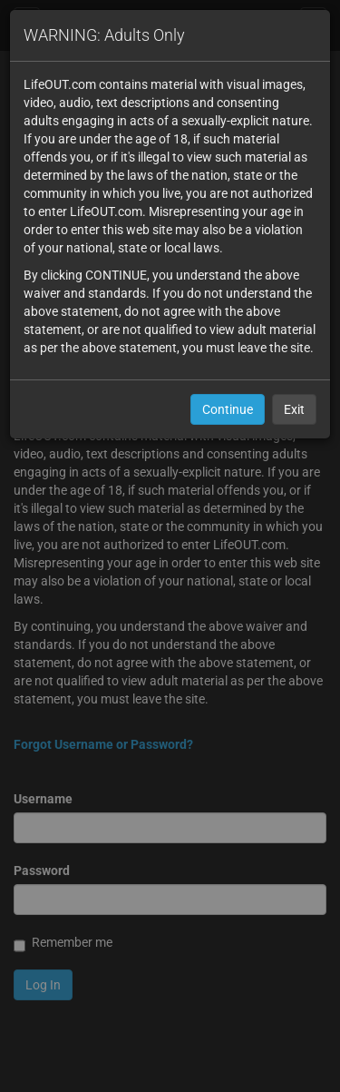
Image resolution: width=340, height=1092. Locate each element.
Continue (227, 409)
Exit (294, 409)
